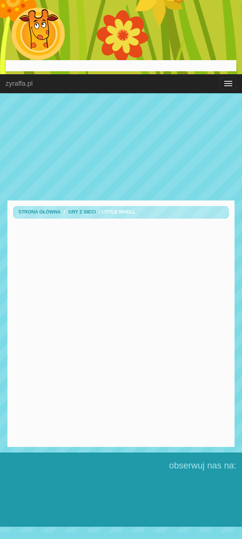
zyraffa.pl (19, 83)
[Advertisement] (121, 146)
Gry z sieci (82, 212)
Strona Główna (40, 212)
